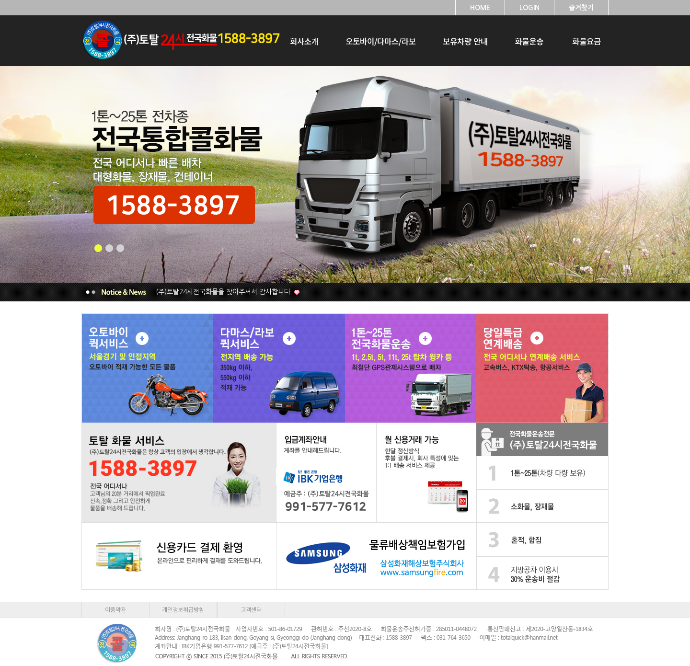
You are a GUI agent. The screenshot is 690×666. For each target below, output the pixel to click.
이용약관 (115, 610)
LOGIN (529, 7)
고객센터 (251, 610)
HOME (480, 7)
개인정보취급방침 (183, 610)
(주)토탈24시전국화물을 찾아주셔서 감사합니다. (224, 291)
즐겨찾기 (581, 7)
